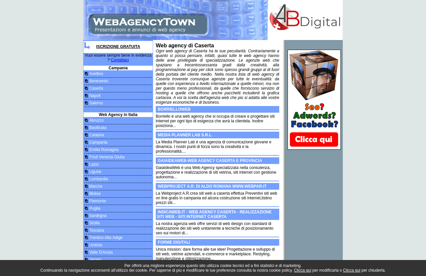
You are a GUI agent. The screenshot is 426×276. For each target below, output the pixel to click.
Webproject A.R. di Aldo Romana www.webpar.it (212, 186)
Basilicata (97, 127)
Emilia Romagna (103, 149)
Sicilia (94, 223)
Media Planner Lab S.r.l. (185, 135)
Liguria (95, 171)
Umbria (95, 245)
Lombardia (98, 179)
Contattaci (120, 60)
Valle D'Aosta (101, 252)
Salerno (96, 103)
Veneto (95, 259)
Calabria (96, 135)
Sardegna (97, 215)
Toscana (96, 230)
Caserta (96, 88)
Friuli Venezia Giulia (106, 157)
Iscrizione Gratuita (118, 46)
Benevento (98, 81)
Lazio (94, 164)
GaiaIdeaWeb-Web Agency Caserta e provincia (210, 160)
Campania (98, 142)
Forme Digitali (174, 242)
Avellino (96, 73)
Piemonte (97, 201)
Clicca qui (302, 270)
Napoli (95, 95)
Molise (95, 193)
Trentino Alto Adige (105, 237)
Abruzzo (96, 120)
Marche (96, 186)
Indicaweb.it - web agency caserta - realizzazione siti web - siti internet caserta (214, 214)
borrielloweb (174, 109)
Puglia (94, 208)
